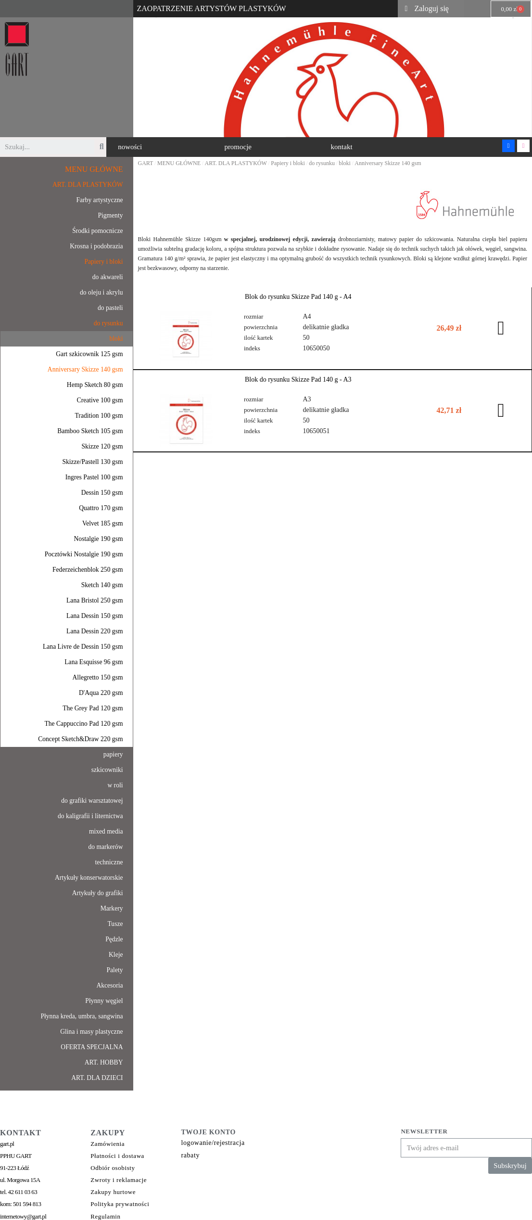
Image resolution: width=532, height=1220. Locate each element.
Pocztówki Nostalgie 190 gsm (84, 554)
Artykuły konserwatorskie (89, 877)
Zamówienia (107, 1143)
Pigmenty (110, 215)
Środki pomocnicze (97, 230)
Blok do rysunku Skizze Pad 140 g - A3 (298, 379)
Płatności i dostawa (117, 1155)
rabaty (190, 1155)
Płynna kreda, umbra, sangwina (81, 1016)
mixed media (106, 831)
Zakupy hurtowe (113, 1191)
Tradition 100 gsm (99, 415)
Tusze (115, 923)
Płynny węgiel (104, 1000)
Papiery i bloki (103, 261)
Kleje (116, 954)
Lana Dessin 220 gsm (94, 631)
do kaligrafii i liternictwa (90, 816)
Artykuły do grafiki (97, 893)
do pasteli (110, 307)
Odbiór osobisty (112, 1167)
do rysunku (108, 323)
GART (145, 163)
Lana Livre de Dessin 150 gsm (83, 646)
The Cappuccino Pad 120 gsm (83, 723)
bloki (116, 338)
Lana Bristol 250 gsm (94, 600)
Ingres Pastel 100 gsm (94, 477)
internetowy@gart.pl (23, 1216)
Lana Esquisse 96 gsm (93, 662)
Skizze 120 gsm (102, 446)
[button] (129, 147)
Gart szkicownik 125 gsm (89, 354)
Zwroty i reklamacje (118, 1179)
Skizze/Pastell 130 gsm (92, 461)
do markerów (105, 846)
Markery (112, 908)
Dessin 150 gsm (102, 492)
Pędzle (114, 939)
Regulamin (105, 1216)
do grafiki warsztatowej (92, 800)
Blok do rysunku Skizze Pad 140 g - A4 (298, 296)
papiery (113, 754)
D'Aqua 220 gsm (101, 692)
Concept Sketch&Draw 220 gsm (80, 739)
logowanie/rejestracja (212, 1142)
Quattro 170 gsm (101, 508)
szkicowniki (107, 769)
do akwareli (107, 277)
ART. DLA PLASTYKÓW (87, 184)
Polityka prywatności (119, 1203)
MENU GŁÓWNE (94, 169)
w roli (115, 785)
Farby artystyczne (99, 200)
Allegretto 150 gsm (98, 677)
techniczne (109, 862)
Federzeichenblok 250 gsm (87, 569)
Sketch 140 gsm (102, 585)
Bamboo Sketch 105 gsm (90, 431)
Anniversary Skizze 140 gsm (85, 369)
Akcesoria (109, 985)
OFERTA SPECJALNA (92, 1047)
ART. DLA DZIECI (97, 1077)
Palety (115, 970)
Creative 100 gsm (100, 400)
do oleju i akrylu (101, 292)
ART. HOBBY (104, 1062)
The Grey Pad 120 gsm (93, 708)
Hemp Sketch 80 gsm (95, 384)
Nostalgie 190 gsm (98, 538)
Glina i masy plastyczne (91, 1031)
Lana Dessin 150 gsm (94, 615)
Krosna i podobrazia (96, 246)
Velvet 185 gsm (102, 523)
